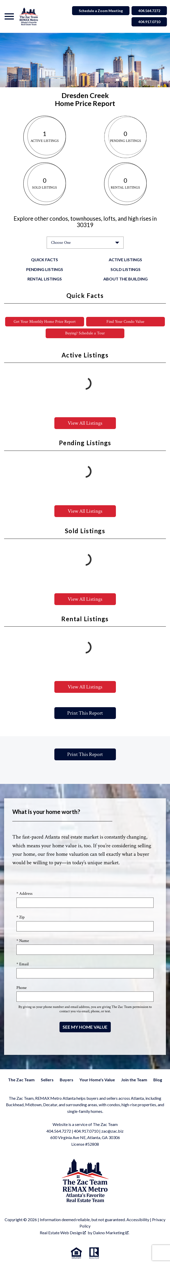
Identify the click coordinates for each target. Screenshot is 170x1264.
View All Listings (85, 423)
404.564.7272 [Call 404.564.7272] (149, 10)
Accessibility (137, 1219)
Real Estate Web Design (63, 1232)
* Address (24, 893)
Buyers (66, 1079)
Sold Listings (126, 269)
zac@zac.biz (112, 1131)
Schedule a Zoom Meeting (101, 10)
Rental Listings (44, 278)
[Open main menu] (9, 16)
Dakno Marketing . (111, 1232)
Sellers (47, 1079)
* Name (22, 941)
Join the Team (134, 1079)
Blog (157, 1079)
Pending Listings (44, 269)
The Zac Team (21, 1079)
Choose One (61, 242)
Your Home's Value (97, 1079)
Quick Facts (44, 259)
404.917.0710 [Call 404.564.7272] (149, 22)
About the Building (125, 278)
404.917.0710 (86, 1131)
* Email (22, 964)
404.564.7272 (58, 1131)
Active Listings (125, 259)
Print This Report (85, 713)
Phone (21, 987)
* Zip (20, 917)
